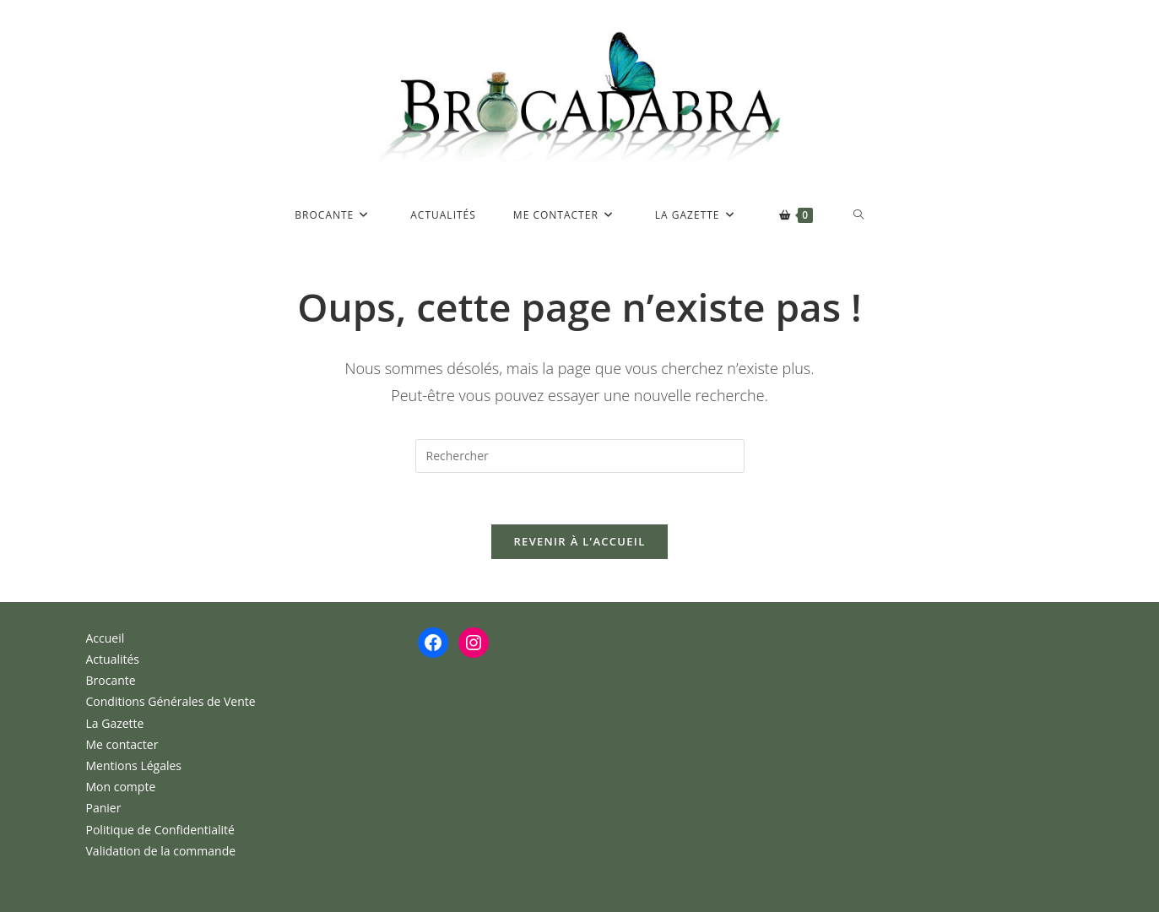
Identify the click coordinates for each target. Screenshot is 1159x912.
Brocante (111, 680)
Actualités (113, 659)
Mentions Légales (134, 765)
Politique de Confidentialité (160, 830)
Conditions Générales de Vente (171, 701)
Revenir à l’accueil (579, 541)
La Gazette (115, 723)
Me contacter (122, 744)
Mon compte (121, 787)
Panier (104, 808)
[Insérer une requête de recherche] (580, 456)
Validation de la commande (161, 851)
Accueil (105, 638)
